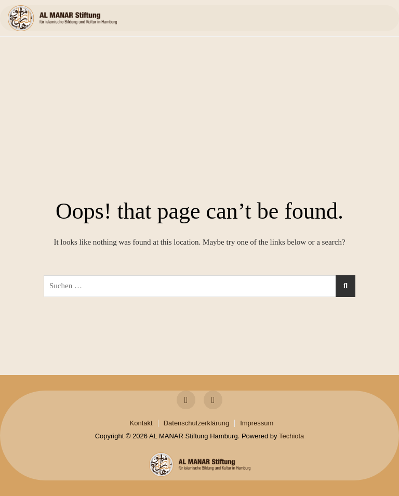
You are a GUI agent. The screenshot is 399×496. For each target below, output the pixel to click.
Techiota (291, 436)
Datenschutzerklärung (196, 423)
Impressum (256, 423)
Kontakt (141, 423)
